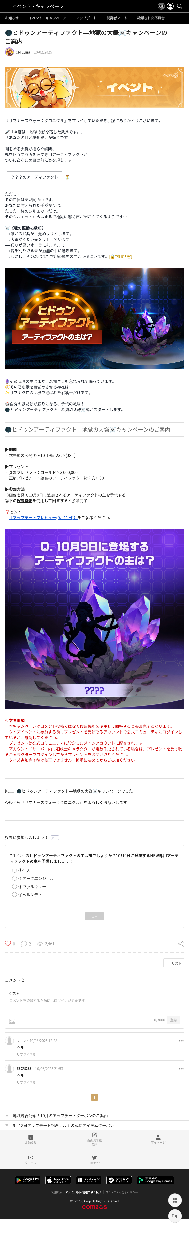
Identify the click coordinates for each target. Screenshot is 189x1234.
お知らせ (12, 18)
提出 (94, 916)
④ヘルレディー (32, 894)
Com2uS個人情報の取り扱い (83, 1192)
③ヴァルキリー (32, 886)
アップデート (86, 18)
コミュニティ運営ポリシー (121, 1192)
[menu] (6, 6)
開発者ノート (117, 18)
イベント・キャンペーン (38, 6)
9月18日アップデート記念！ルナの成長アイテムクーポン (63, 1125)
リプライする (26, 1054)
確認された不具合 (151, 18)
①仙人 (24, 870)
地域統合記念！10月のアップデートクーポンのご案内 (60, 1115)
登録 (173, 1020)
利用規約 (56, 1192)
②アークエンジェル (36, 878)
